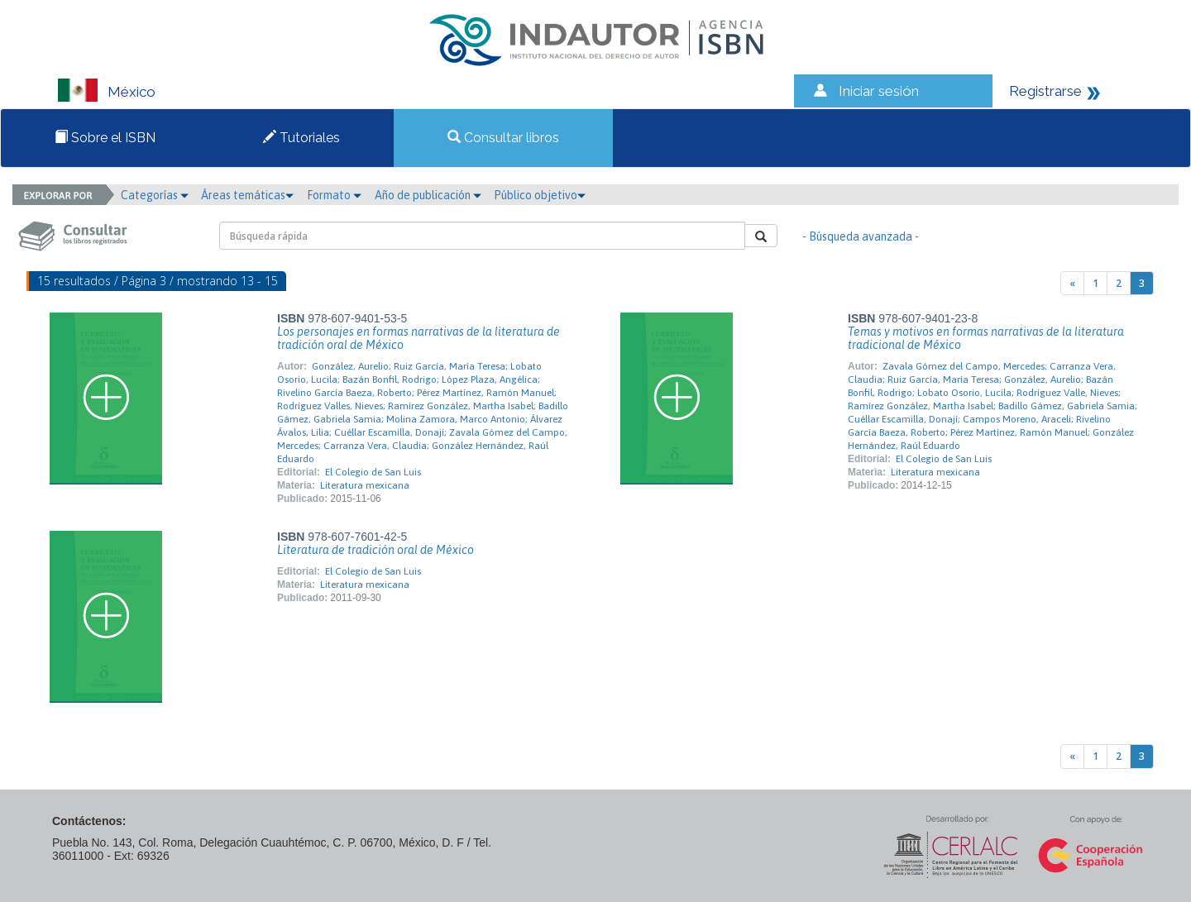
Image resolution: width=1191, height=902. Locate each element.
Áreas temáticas (247, 195)
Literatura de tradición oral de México (375, 549)
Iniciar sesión (879, 91)
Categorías (155, 195)
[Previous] (1072, 283)
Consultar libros (503, 138)
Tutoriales (301, 138)
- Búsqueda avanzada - (860, 236)
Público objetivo (540, 195)
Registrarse (1045, 91)
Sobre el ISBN (105, 138)
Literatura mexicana (364, 485)
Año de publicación (428, 195)
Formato (334, 195)
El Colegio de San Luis (373, 472)
